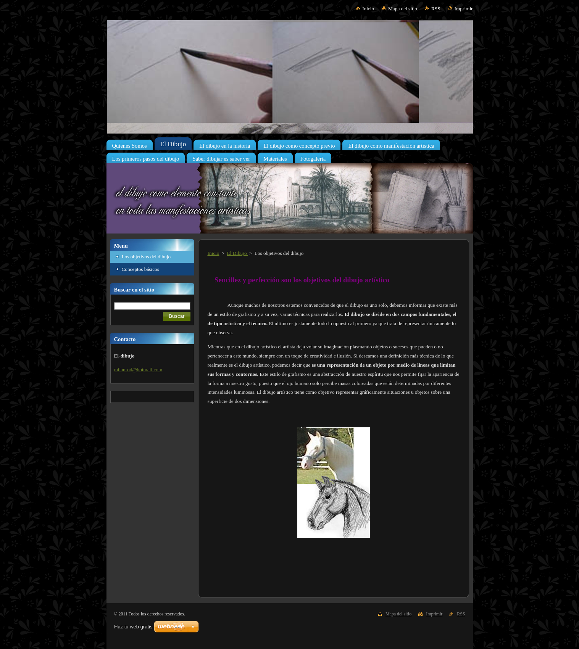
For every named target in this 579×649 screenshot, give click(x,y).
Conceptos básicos (140, 269)
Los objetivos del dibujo (146, 256)
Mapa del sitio (402, 8)
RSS (435, 8)
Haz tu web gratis (133, 627)
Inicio (368, 8)
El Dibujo (237, 253)
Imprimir (464, 8)
